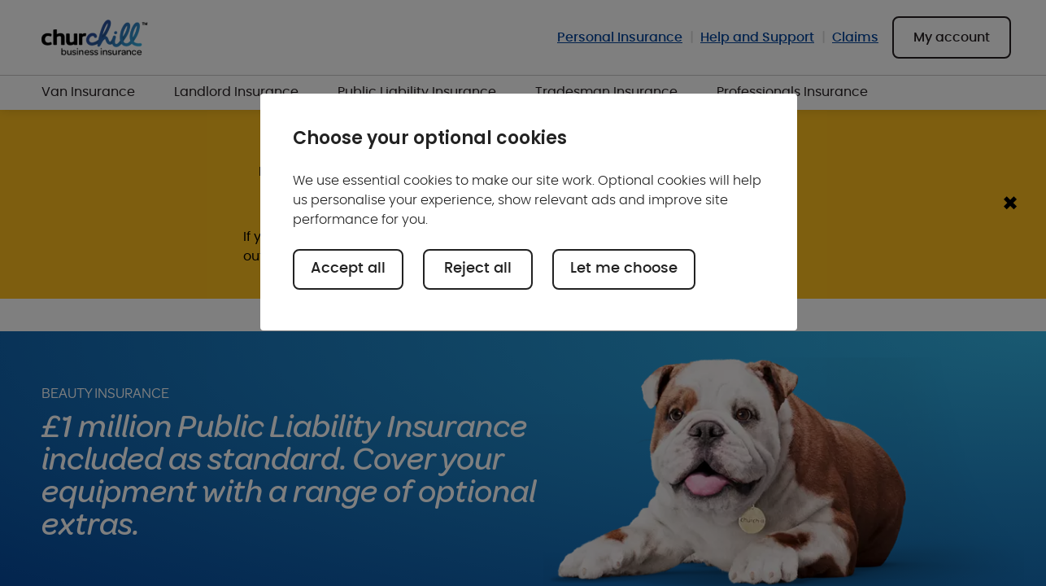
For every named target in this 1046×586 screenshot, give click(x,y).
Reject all (478, 268)
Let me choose (624, 268)
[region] (528, 212)
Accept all (348, 268)
